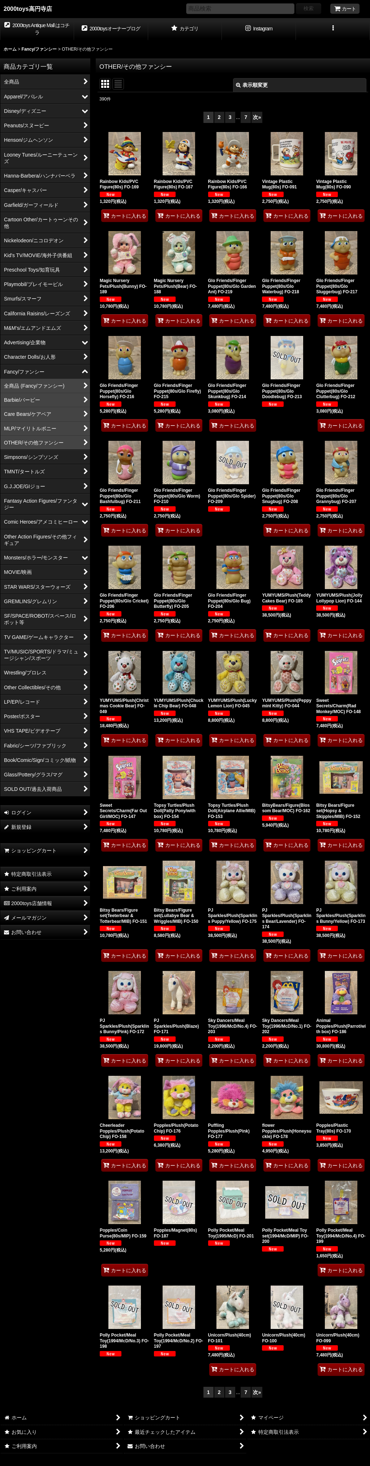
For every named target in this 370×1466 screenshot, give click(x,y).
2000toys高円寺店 (28, 8)
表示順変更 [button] (252, 85)
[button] (333, 29)
